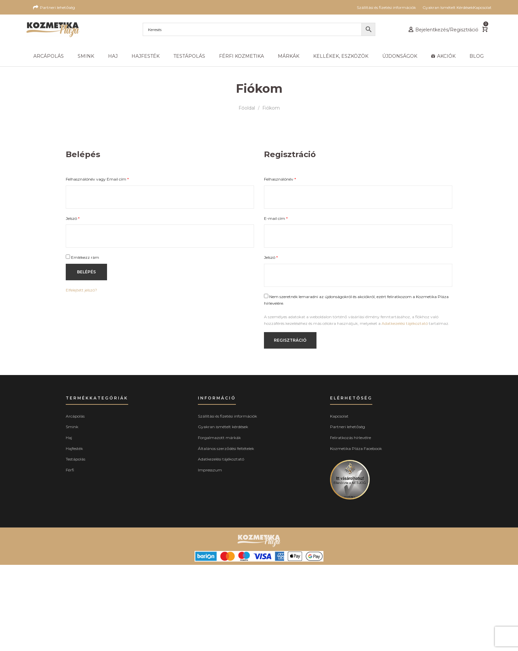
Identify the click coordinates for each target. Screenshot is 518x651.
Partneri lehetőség (347, 426)
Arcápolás (75, 416)
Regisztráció (290, 340)
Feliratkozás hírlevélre (350, 437)
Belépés (86, 271)
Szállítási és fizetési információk (227, 416)
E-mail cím (276, 218)
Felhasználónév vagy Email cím (97, 179)
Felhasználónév (280, 179)
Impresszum (210, 469)
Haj (69, 437)
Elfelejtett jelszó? (81, 290)
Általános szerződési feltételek (226, 448)
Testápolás (75, 459)
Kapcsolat (339, 416)
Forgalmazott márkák (219, 437)
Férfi (70, 469)
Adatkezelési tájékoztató (405, 323)
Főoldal (247, 108)
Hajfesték (74, 448)
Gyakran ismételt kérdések (223, 426)
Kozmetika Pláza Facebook (356, 448)
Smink (72, 426)
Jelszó (73, 218)
